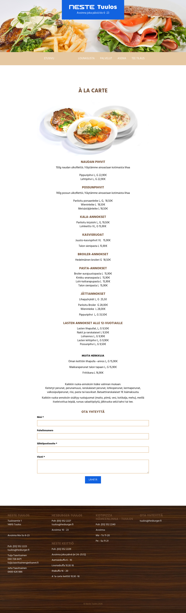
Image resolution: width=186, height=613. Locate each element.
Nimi (40, 417)
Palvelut (106, 58)
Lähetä (93, 480)
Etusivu (49, 58)
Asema (122, 58)
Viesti (41, 457)
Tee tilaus (138, 58)
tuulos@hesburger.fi (18, 550)
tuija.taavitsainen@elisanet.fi (23, 563)
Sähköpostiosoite (47, 444)
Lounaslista (86, 58)
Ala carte (66, 58)
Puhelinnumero (45, 430)
